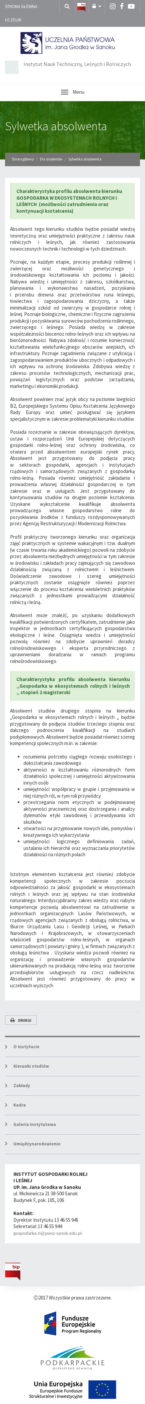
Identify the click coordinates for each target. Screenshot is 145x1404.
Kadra (19, 1105)
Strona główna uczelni (21, 13)
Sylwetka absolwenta (56, 126)
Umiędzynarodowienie (37, 1144)
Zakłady (21, 1085)
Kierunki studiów (31, 1066)
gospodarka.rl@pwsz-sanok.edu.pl (47, 1233)
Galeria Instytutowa (34, 1124)
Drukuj (20, 1020)
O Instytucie (26, 1047)
